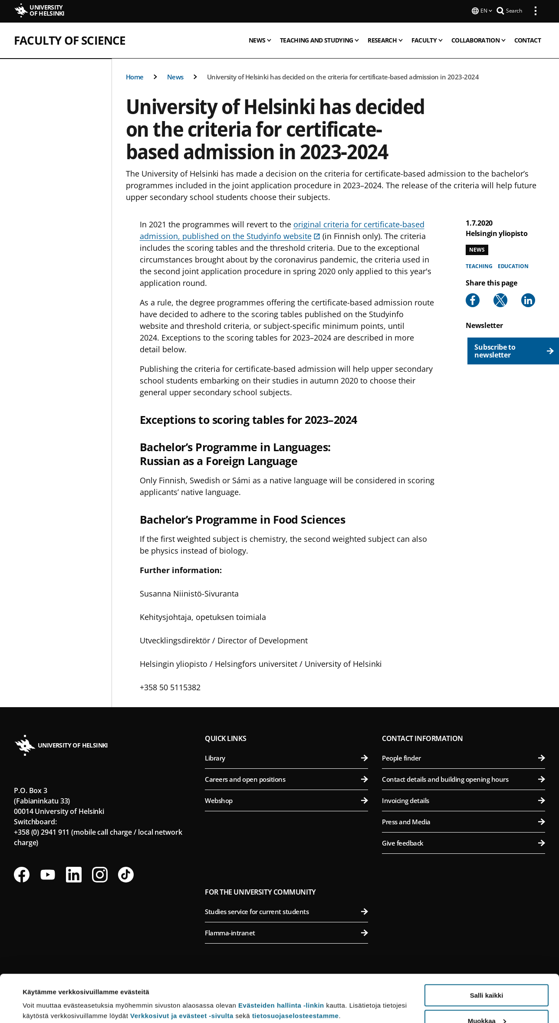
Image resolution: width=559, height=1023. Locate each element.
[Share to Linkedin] (528, 299)
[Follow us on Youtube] (48, 874)
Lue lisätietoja (45, 995)
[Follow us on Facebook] (22, 874)
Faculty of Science (70, 39)
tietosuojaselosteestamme (295, 971)
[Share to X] (500, 299)
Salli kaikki (486, 950)
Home (135, 76)
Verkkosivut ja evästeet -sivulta (181, 971)
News (175, 76)
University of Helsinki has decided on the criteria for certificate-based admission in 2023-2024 (343, 76)
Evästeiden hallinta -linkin (281, 960)
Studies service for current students (286, 910)
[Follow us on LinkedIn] (74, 874)
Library (286, 757)
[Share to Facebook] (473, 299)
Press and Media (463, 820)
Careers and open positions (286, 778)
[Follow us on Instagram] (100, 874)
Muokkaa (487, 976)
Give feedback (463, 842)
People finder (463, 757)
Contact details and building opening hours (463, 778)
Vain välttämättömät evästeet (486, 1001)
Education (513, 265)
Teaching (479, 265)
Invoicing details (463, 799)
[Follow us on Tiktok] (126, 874)
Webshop (286, 799)
